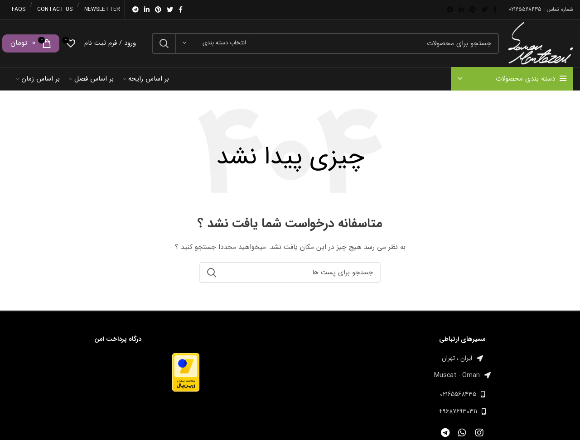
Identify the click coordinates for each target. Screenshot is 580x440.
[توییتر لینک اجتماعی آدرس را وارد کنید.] (484, 9)
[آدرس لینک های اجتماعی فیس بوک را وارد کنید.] (495, 9)
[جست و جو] (325, 43)
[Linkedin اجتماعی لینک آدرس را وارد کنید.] (461, 9)
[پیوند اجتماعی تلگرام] (450, 9)
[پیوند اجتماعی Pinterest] (472, 9)
